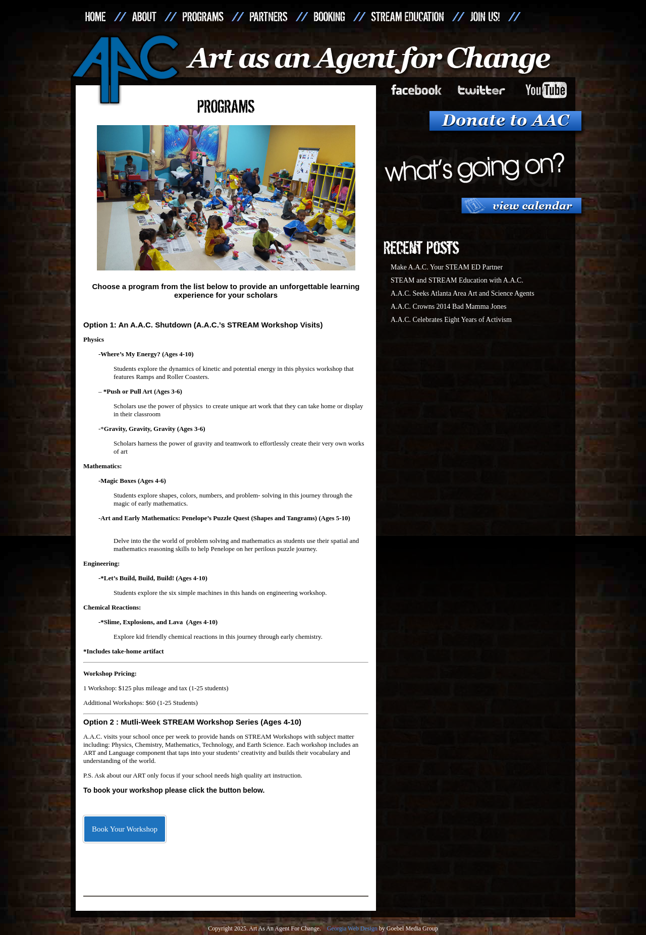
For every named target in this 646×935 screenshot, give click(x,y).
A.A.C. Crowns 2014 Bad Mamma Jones (448, 306)
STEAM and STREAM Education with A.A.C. (457, 280)
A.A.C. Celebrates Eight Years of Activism (451, 319)
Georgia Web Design (352, 928)
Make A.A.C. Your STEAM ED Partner (447, 267)
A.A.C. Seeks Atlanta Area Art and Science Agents (462, 293)
